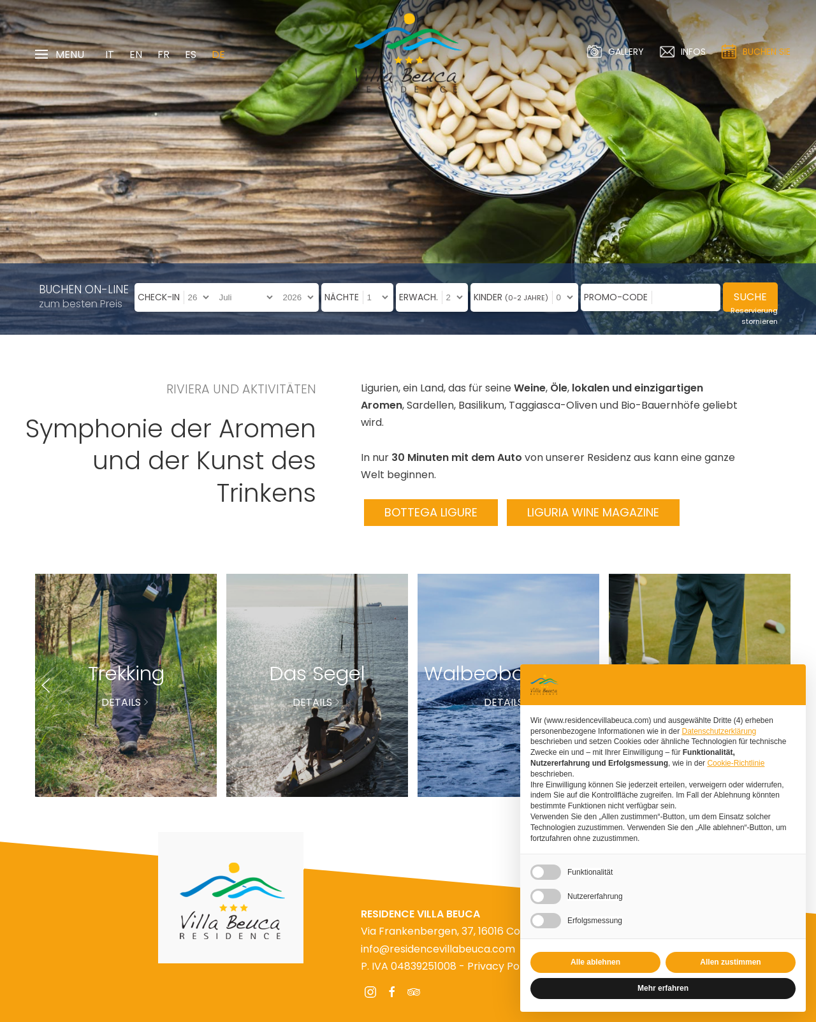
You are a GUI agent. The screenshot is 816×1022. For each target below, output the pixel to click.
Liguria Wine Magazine (593, 512)
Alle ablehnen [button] (595, 962)
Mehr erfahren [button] (663, 988)
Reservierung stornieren (754, 315)
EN (135, 54)
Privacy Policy (501, 966)
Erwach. (418, 297)
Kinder (511, 297)
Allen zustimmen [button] (730, 962)
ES (190, 54)
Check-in (159, 297)
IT (109, 54)
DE (218, 54)
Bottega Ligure (430, 512)
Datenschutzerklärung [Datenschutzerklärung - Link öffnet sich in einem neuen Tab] (719, 731)
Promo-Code (616, 297)
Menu (59, 54)
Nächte (341, 297)
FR (163, 54)
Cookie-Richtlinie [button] (735, 763)
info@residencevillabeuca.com (438, 949)
